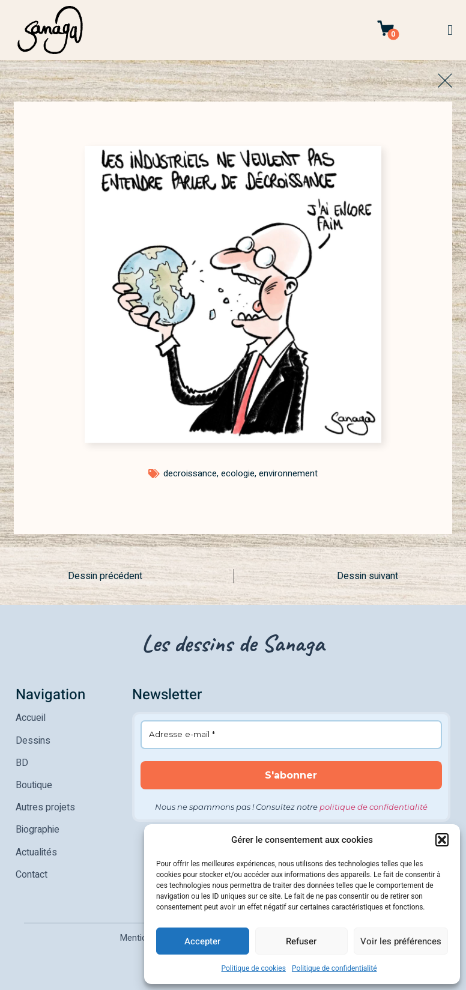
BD (22, 761)
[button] (442, 840)
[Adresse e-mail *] (292, 734)
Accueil (31, 718)
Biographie (37, 826)
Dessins (33, 739)
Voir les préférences (400, 941)
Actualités (36, 848)
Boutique (34, 783)
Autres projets (45, 804)
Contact (31, 869)
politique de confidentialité (373, 807)
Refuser (301, 941)
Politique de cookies (254, 968)
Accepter (202, 941)
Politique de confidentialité (334, 968)
